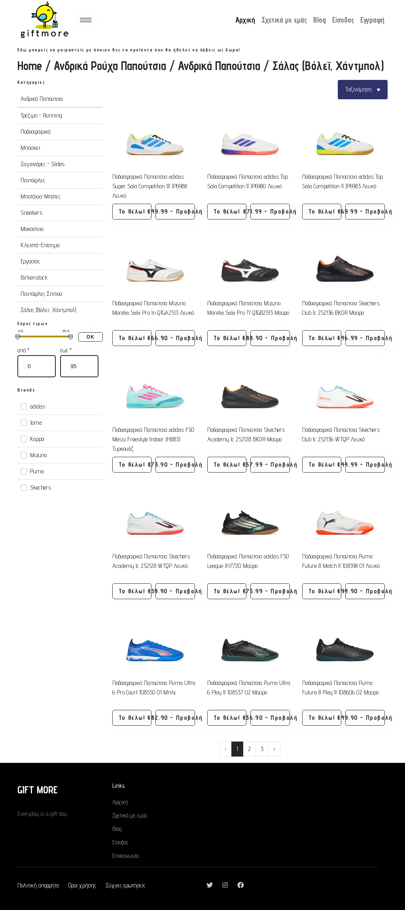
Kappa (37, 439)
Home (29, 66)
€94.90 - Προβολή (364, 591)
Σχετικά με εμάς (284, 19)
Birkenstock (34, 277)
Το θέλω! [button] (132, 211)
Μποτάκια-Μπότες (41, 196)
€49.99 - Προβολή (175, 211)
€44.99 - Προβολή (364, 464)
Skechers (40, 487)
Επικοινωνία (125, 855)
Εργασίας (30, 261)
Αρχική (245, 19)
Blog (319, 19)
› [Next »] (274, 749)
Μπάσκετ (30, 147)
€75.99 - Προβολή (270, 591)
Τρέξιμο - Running (41, 115)
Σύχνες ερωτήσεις (125, 885)
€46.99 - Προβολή (364, 338)
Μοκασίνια (32, 229)
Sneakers (31, 212)
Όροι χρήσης (82, 885)
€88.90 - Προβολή (270, 338)
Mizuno (38, 455)
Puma (37, 471)
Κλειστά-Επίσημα (40, 245)
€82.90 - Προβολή (175, 718)
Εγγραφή (372, 19)
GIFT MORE (37, 789)
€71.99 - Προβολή (270, 211)
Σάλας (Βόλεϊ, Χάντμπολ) (48, 310)
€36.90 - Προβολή (270, 718)
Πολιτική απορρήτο (38, 885)
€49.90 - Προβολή (364, 718)
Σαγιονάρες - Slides (42, 164)
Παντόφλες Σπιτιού (41, 293)
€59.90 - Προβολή (175, 591)
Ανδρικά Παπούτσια (219, 66)
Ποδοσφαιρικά (36, 131)
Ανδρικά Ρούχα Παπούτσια (110, 66)
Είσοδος (343, 19)
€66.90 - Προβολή (175, 338)
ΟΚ (91, 337)
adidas (37, 406)
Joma (36, 422)
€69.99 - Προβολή (364, 211)
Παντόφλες (33, 180)
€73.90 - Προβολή (175, 464)
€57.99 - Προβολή (270, 464)
